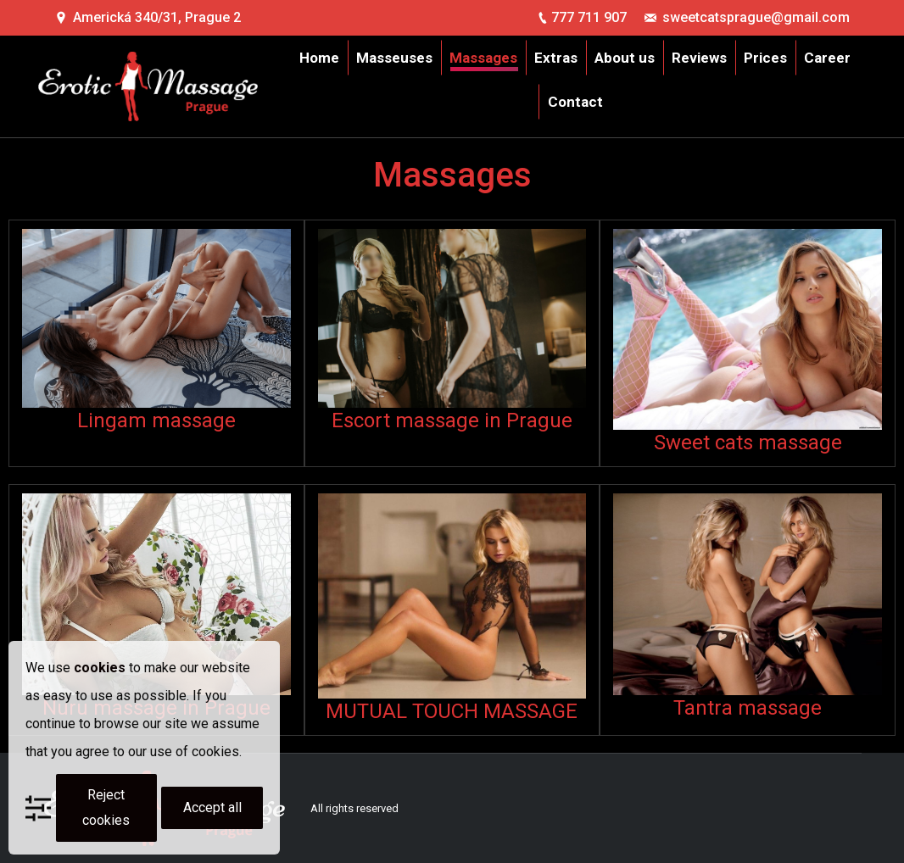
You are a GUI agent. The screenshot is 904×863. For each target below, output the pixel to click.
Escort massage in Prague (452, 420)
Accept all (212, 807)
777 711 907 (589, 17)
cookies (100, 668)
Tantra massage (747, 708)
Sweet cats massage (748, 442)
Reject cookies (106, 807)
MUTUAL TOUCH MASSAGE (452, 711)
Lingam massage (156, 420)
